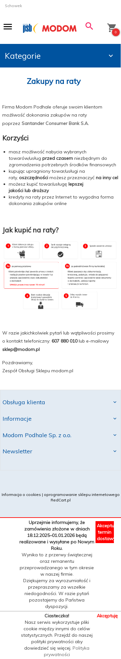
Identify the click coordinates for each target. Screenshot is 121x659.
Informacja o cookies (21, 494)
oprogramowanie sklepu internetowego (82, 494)
